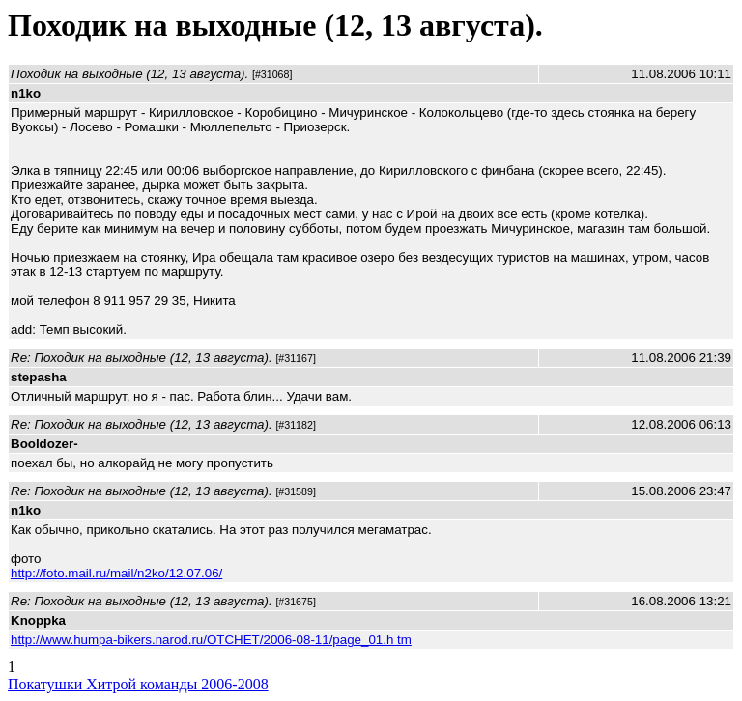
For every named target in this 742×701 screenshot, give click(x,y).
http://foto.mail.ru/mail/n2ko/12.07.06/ (116, 573)
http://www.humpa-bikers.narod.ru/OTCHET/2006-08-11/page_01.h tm (211, 639)
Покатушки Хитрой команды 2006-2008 (138, 684)
